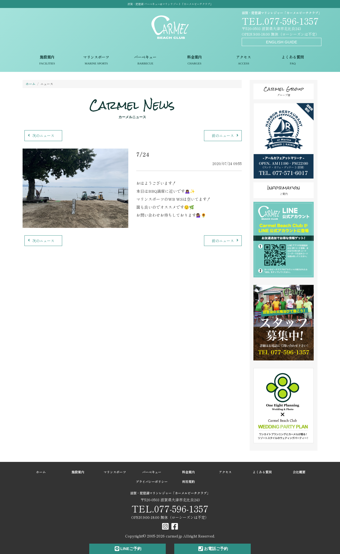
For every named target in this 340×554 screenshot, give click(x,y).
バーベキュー (145, 60)
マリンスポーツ (96, 60)
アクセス (243, 60)
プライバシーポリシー (152, 481)
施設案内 (47, 60)
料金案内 (194, 60)
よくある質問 (292, 60)
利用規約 (188, 481)
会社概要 (299, 472)
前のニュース (226, 135)
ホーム (30, 83)
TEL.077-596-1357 (280, 20)
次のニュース (40, 135)
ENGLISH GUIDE (281, 42)
